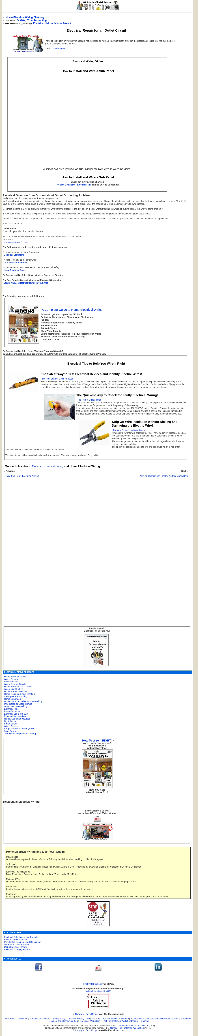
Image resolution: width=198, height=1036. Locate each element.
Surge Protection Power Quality (19, 728)
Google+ (145, 1021)
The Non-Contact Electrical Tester (57, 379)
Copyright (79, 1014)
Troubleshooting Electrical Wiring (20, 733)
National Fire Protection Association (127, 1028)
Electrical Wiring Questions (17, 949)
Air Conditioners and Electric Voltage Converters (164, 476)
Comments (186, 1019)
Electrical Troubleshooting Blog (63, 1021)
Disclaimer (23, 1019)
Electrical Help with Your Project (52, 23)
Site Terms (10, 1019)
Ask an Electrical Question (98, 991)
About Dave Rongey (40, 1019)
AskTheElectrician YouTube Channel (121, 1021)
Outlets (21, 20)
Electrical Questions (92, 984)
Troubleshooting (53, 466)
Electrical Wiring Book (90, 1021)
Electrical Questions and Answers (163, 1019)
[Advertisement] (94, 530)
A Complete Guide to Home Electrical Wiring (72, 309)
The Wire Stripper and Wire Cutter (129, 430)
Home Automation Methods (17, 719)
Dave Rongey (58, 49)
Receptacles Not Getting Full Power (16, 242)
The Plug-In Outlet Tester (89, 400)
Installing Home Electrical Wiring (22, 476)
